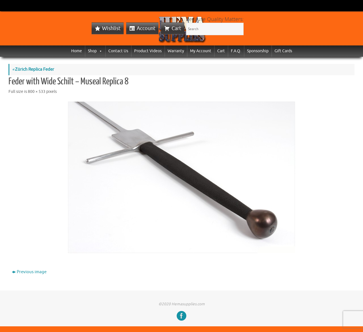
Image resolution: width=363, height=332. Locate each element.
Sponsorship (258, 51)
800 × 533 (36, 91)
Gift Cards (283, 51)
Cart (176, 28)
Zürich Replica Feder (33, 69)
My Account (200, 51)
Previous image (29, 272)
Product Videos (148, 51)
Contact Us (118, 51)
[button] (99, 51)
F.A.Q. (236, 51)
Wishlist (111, 28)
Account (146, 28)
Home (76, 51)
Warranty (176, 51)
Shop (95, 51)
